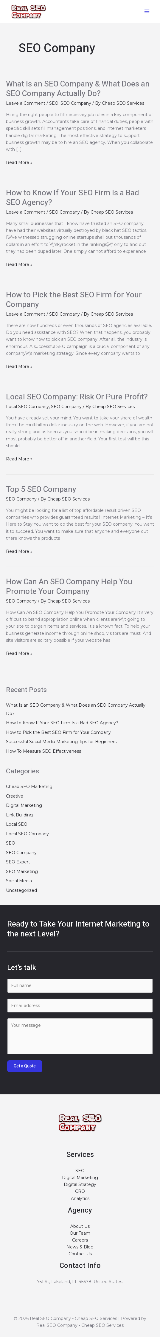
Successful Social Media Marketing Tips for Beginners (61, 741)
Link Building (19, 815)
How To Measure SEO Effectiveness (43, 751)
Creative (14, 796)
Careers (80, 1240)
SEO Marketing (22, 871)
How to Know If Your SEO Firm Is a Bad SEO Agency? (72, 197)
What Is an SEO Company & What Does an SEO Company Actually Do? (78, 88)
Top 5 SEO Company (41, 489)
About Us (80, 1226)
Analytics (80, 1198)
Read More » (19, 162)
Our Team (80, 1233)
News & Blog (80, 1247)
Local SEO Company (27, 406)
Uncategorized (21, 890)
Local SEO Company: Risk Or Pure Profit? (77, 397)
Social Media (19, 880)
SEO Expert (18, 862)
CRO (80, 1191)
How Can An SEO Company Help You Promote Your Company (69, 586)
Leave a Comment (25, 103)
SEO (53, 103)
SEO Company (75, 103)
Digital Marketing (24, 805)
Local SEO (16, 824)
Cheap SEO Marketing (29, 786)
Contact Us (80, 1254)
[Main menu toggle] (147, 11)
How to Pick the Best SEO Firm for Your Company (74, 299)
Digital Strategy (80, 1184)
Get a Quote (25, 1066)
